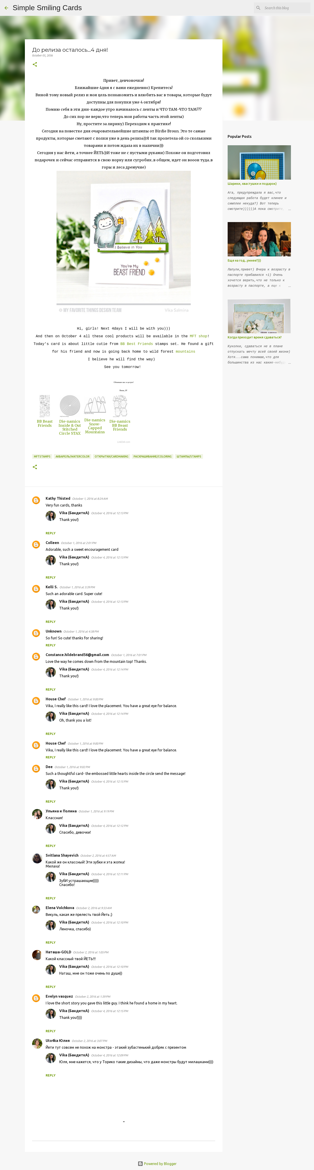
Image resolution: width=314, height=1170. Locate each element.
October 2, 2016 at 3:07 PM (89, 1040)
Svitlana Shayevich (62, 855)
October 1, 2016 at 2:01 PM (78, 542)
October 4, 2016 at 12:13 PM (109, 513)
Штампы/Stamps (189, 456)
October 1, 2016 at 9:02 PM (72, 767)
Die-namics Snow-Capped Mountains (94, 426)
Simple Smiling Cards (47, 8)
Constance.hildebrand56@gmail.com (77, 655)
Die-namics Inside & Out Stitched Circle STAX (70, 427)
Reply (51, 533)
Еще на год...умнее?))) (244, 260)
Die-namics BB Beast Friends (119, 425)
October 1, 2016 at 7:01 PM (128, 655)
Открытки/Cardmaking (111, 456)
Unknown (53, 631)
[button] (35, 65)
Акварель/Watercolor (73, 456)
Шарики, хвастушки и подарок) (252, 183)
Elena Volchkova (60, 908)
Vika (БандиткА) (74, 513)
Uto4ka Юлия (58, 1041)
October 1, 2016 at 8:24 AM (90, 498)
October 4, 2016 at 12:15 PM (109, 781)
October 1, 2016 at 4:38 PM (81, 631)
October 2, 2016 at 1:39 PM (92, 996)
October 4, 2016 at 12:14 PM (109, 669)
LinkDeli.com (123, 442)
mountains (185, 352)
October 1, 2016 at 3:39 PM (77, 587)
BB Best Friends (136, 344)
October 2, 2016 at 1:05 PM (90, 952)
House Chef (56, 699)
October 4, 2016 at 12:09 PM (109, 1055)
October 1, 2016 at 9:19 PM (96, 811)
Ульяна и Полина (61, 811)
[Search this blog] (286, 7)
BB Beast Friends (45, 423)
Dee (49, 767)
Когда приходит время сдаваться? (255, 337)
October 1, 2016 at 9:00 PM (85, 699)
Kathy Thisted (58, 498)
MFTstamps (42, 456)
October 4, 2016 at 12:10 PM (109, 922)
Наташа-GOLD (58, 952)
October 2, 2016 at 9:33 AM (93, 908)
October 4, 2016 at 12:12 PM (109, 825)
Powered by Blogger (157, 1164)
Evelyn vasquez (59, 996)
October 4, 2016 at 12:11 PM (109, 874)
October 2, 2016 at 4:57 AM (98, 855)
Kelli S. (52, 587)
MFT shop (198, 336)
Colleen (52, 543)
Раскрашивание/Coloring (153, 456)
